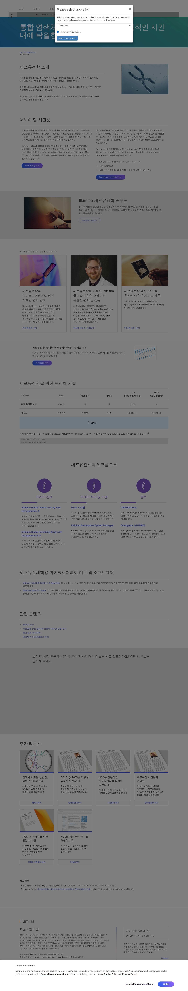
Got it (166, 984)
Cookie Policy (111, 974)
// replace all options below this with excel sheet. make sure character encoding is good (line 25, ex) (94, 28)
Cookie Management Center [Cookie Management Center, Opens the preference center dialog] (140, 984)
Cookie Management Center (55, 974)
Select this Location (67, 41)
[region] (94, 975)
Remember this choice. (69, 34)
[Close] (130, 11)
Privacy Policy (129, 974)
